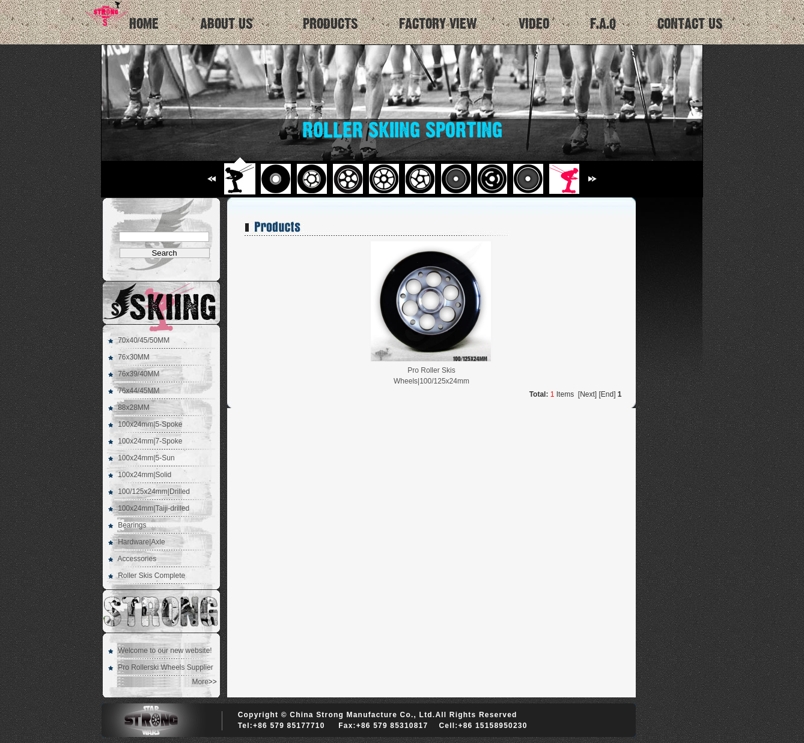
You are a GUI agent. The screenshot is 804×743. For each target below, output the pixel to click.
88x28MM (134, 407)
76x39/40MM (138, 374)
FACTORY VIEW (438, 24)
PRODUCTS (330, 24)
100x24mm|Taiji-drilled (153, 508)
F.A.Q (603, 24)
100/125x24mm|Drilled (154, 491)
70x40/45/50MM (143, 340)
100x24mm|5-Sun (146, 458)
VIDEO (534, 24)
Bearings (132, 525)
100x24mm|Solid (144, 475)
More (200, 682)
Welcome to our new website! (165, 650)
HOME (120, 15)
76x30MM (134, 357)
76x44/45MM (138, 391)
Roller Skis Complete (151, 575)
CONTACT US (690, 24)
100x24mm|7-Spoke (150, 441)
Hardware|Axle (141, 542)
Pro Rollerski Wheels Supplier (165, 667)
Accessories (136, 559)
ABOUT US (226, 24)
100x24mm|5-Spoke (150, 424)
